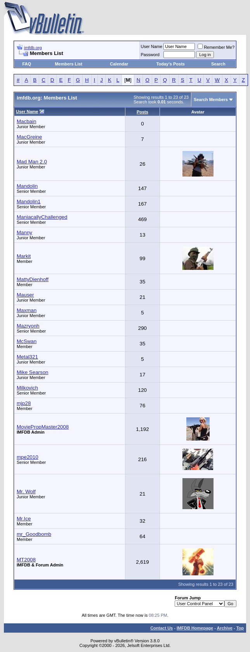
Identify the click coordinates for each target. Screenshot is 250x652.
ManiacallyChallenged (42, 217)
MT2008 (26, 560)
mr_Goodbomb (34, 534)
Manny (24, 232)
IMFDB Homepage (195, 628)
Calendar (119, 64)
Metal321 (27, 357)
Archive (225, 628)
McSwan (26, 341)
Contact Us (161, 628)
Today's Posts (170, 64)
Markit (24, 256)
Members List (68, 64)
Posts (142, 112)
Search (218, 64)
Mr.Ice (24, 519)
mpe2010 (27, 457)
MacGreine (29, 137)
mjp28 (24, 403)
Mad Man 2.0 (32, 162)
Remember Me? (216, 47)
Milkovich (27, 388)
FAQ (26, 64)
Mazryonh (28, 326)
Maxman (26, 310)
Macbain (26, 121)
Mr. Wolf (26, 491)
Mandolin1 (29, 201)
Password (150, 54)
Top (240, 628)
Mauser (25, 295)
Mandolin (27, 186)
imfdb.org (33, 47)
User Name (152, 46)
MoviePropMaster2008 (43, 427)
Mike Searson (33, 372)
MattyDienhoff (33, 279)
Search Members (211, 99)
